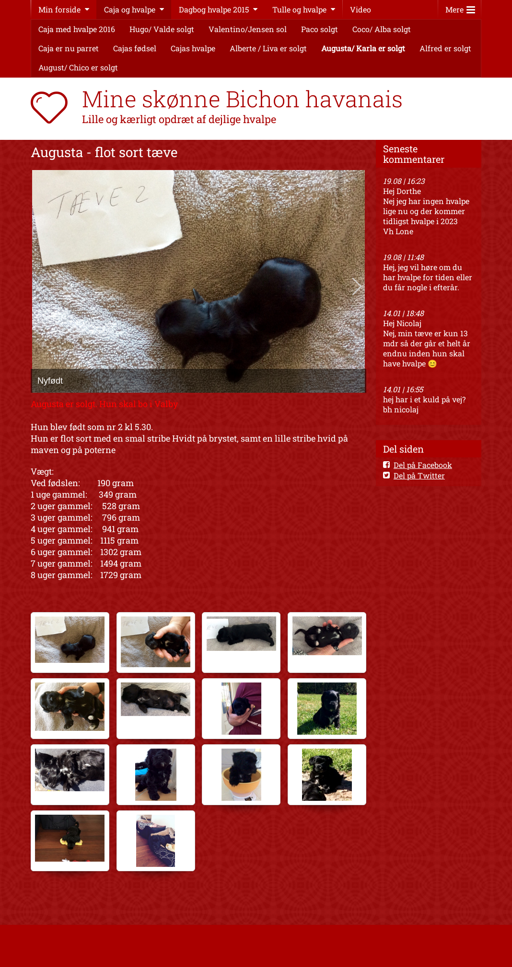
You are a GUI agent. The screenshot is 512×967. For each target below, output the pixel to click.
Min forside (59, 9)
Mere (460, 7)
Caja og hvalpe (129, 9)
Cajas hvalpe (193, 48)
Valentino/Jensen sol (248, 29)
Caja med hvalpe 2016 (76, 29)
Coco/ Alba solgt (381, 29)
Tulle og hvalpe (299, 9)
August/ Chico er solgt (78, 67)
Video (360, 9)
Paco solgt (319, 29)
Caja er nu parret (68, 48)
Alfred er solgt (445, 48)
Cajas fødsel (134, 48)
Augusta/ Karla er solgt (363, 48)
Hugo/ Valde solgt (161, 29)
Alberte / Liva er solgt (268, 48)
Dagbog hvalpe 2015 (214, 9)
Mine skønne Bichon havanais (242, 99)
